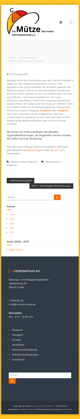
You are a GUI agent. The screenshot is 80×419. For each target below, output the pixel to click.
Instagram (62, 110)
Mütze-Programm (28, 57)
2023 (12, 228)
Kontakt (16, 339)
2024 (12, 223)
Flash (31, 409)
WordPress (67, 409)
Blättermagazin (35, 150)
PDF (56, 150)
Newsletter (18, 344)
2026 (12, 214)
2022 (12, 232)
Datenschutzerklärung (24, 349)
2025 (12, 219)
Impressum (18, 359)
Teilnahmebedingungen (25, 354)
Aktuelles (15, 162)
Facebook (17, 330)
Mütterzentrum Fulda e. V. (43, 406)
